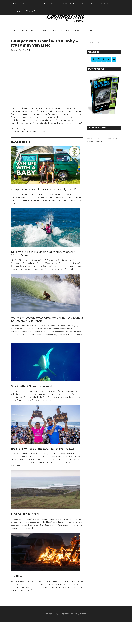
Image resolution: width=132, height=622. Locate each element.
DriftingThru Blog (66, 17)
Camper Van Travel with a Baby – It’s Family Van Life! (44, 189)
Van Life (43, 131)
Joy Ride (16, 576)
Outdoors (36, 131)
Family (22, 129)
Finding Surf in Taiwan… (26, 514)
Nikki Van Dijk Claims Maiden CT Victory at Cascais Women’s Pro (43, 253)
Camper (24, 131)
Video (27, 129)
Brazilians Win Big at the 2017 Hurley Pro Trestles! (43, 448)
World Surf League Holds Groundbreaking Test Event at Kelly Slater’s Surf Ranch (47, 319)
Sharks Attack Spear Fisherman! (31, 386)
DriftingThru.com (80, 614)
